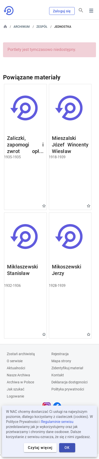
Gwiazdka (44, 206)
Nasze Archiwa (18, 375)
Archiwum (22, 26)
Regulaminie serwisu (57, 422)
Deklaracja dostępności (69, 382)
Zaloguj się (62, 11)
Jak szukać (15, 389)
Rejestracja (60, 354)
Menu (91, 10)
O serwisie (15, 361)
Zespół (41, 26)
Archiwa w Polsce (20, 382)
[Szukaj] (81, 10)
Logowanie (15, 396)
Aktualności (16, 368)
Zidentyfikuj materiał (67, 368)
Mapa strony (61, 361)
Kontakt (57, 375)
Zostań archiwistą (21, 354)
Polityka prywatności (67, 389)
